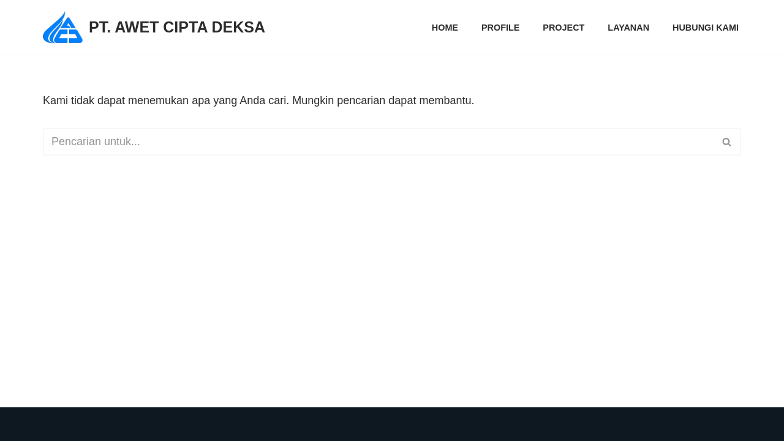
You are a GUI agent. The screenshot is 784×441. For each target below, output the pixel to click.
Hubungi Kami (706, 27)
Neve (56, 424)
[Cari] (378, 142)
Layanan (628, 27)
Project (563, 27)
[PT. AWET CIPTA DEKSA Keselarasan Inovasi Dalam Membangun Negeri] (154, 27)
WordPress (200, 424)
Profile (500, 27)
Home (445, 27)
